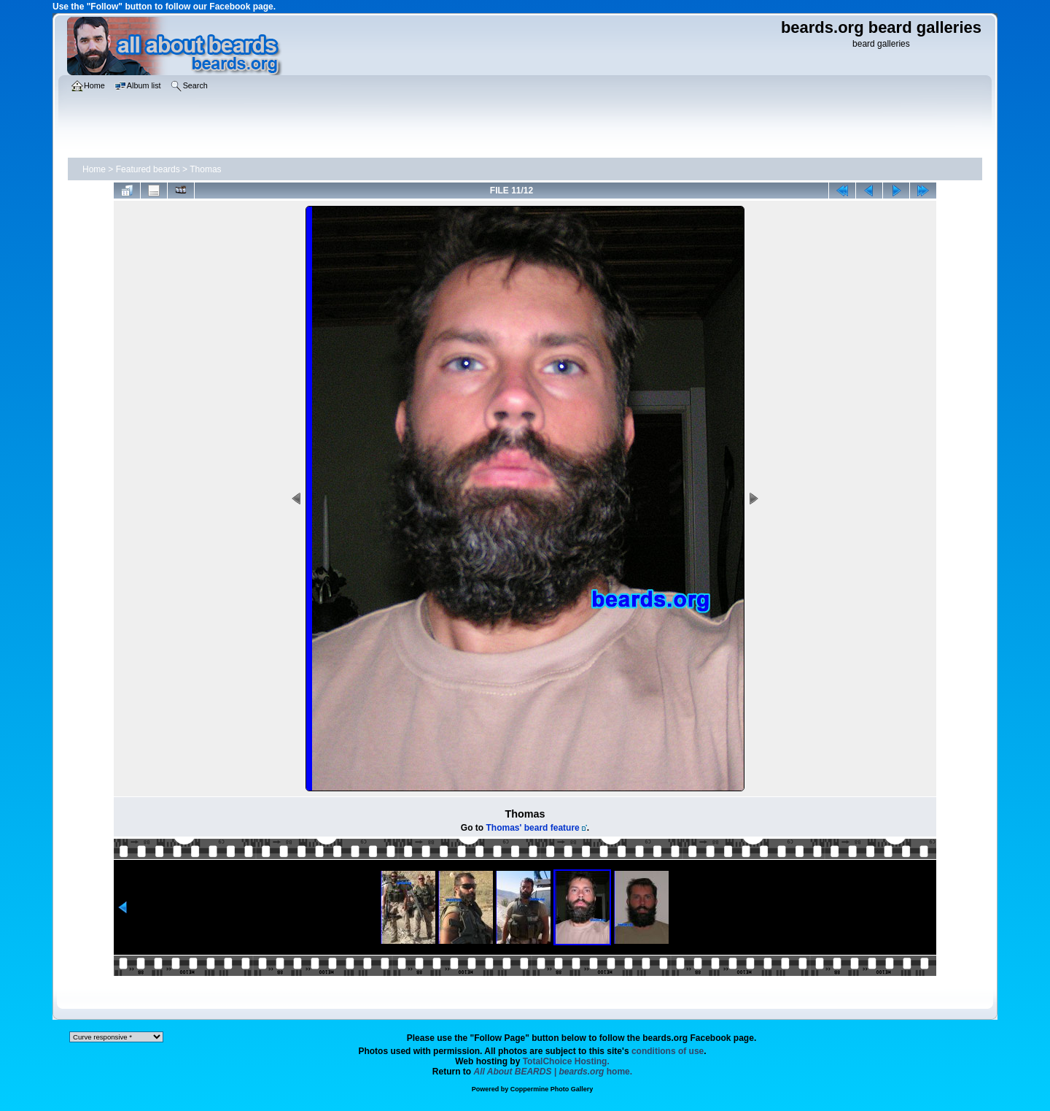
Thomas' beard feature (533, 828)
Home (94, 169)
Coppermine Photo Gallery (552, 1089)
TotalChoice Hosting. (566, 1061)
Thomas (205, 169)
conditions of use (667, 1051)
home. (553, 1071)
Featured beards (148, 169)
